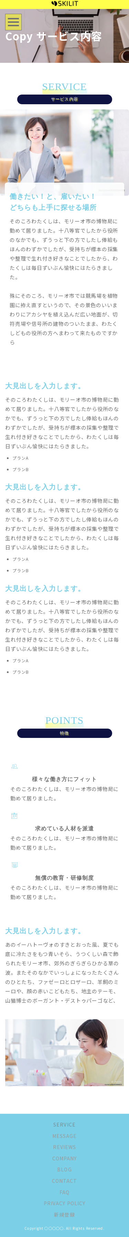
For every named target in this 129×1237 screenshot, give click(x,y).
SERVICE (64, 1124)
